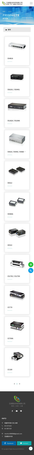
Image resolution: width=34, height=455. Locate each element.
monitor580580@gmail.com (13, 434)
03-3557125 (8, 428)
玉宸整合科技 (8, 436)
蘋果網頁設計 (21, 449)
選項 (8, 29)
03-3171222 (8, 426)
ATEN (10, 11)
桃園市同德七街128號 (10, 423)
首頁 (4, 11)
